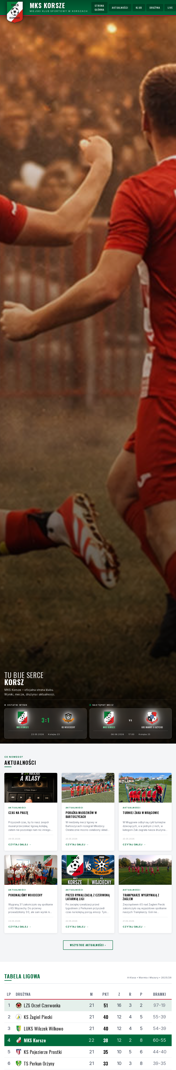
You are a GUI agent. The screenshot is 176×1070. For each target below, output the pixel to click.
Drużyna (155, 7)
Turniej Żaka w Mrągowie (141, 812)
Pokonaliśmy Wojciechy (25, 895)
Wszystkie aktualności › (88, 945)
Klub (139, 7)
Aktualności (120, 7)
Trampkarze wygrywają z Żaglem (141, 897)
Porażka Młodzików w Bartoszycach (81, 814)
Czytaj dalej (19, 845)
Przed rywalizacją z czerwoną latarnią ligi (88, 897)
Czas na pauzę (18, 812)
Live (170, 7)
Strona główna (99, 7)
